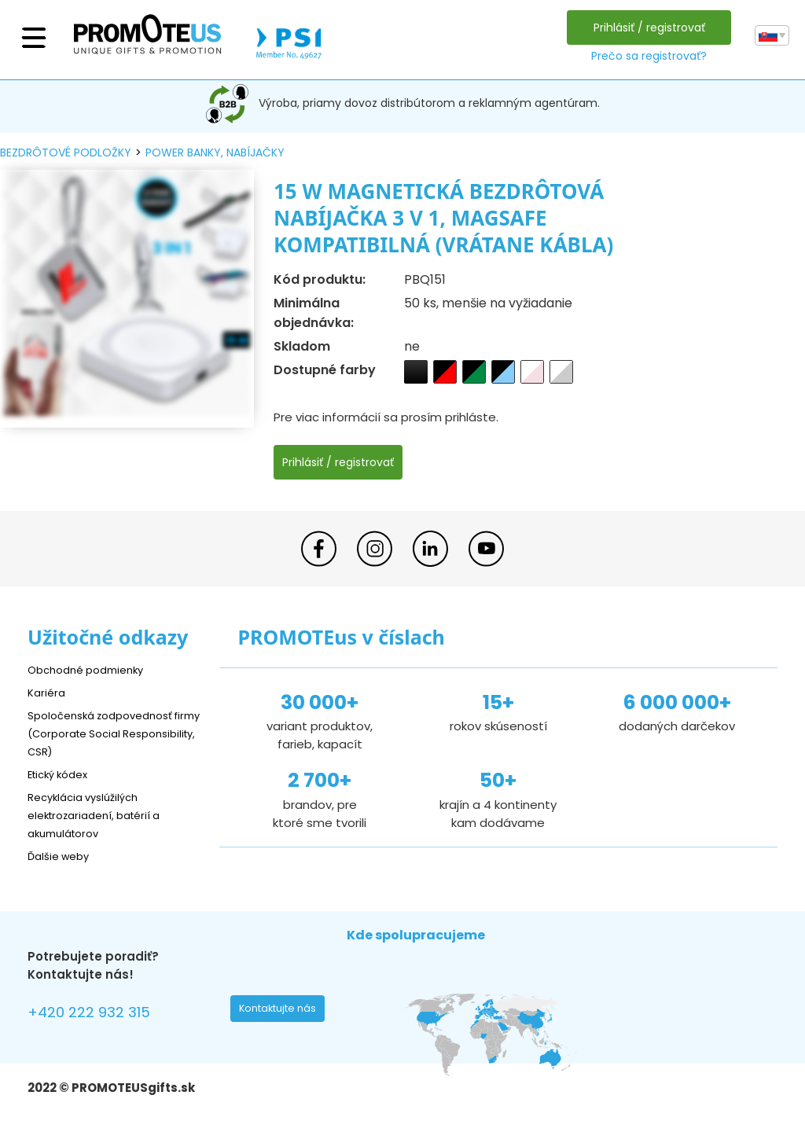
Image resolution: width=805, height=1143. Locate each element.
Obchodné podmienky (92, 669)
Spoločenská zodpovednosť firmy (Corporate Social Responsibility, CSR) (109, 733)
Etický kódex (62, 774)
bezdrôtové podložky (65, 152)
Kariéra (48, 692)
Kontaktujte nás (282, 1012)
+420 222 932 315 (98, 1014)
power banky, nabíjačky (215, 152)
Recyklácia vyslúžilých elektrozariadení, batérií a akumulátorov (103, 814)
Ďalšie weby (62, 855)
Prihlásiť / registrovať (645, 27)
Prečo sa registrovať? (645, 56)
